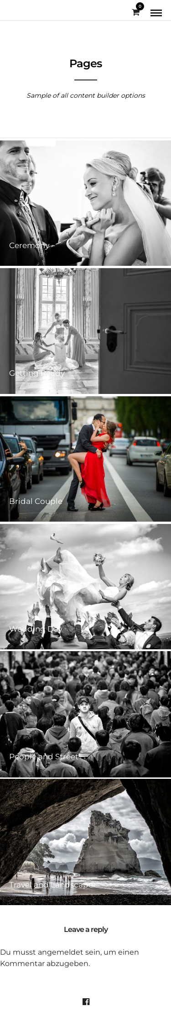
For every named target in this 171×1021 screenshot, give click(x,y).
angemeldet (60, 952)
